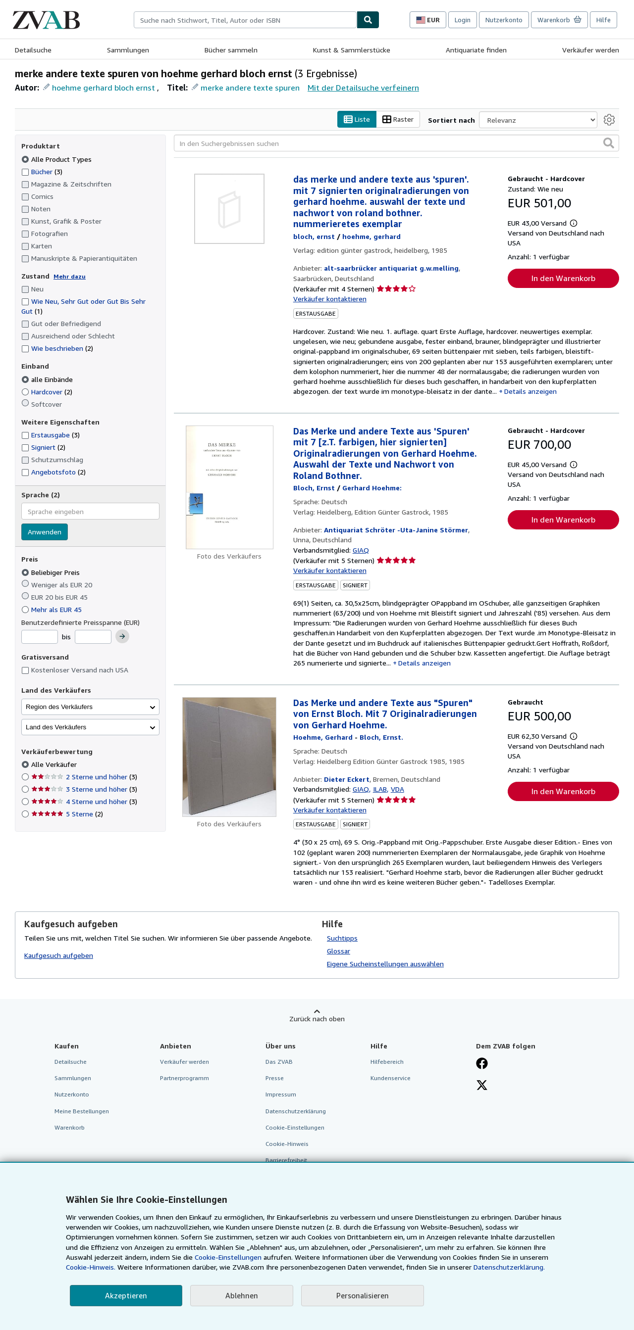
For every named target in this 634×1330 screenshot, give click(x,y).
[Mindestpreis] (39, 637)
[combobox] (245, 19)
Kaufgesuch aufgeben (58, 955)
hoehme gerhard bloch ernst (103, 88)
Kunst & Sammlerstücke (351, 50)
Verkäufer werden (590, 50)
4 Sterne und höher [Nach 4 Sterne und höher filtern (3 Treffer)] (84, 802)
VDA (397, 789)
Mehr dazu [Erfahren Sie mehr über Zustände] (69, 276)
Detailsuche (33, 50)
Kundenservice (390, 1078)
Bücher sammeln (231, 50)
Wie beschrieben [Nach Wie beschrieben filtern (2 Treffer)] (57, 348)
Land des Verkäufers (56, 727)
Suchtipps (342, 938)
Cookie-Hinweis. (90, 1267)
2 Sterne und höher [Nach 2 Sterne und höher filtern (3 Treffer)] (84, 777)
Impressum (280, 1094)
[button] (608, 143)
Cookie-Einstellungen (228, 1257)
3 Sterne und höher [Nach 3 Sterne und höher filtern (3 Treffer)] (84, 789)
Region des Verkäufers (59, 707)
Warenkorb (69, 1127)
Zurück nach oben (317, 1019)
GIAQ (361, 550)
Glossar (338, 951)
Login (463, 20)
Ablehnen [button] (241, 1295)
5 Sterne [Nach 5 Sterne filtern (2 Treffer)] (67, 814)
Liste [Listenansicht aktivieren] (357, 119)
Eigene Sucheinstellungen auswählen (385, 964)
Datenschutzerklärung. (509, 1267)
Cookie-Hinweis (287, 1143)
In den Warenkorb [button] (563, 279)
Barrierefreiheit (286, 1160)
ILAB (380, 789)
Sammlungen (128, 50)
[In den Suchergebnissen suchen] (396, 143)
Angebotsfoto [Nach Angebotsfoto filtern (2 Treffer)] (53, 472)
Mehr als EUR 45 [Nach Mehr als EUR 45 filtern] (52, 609)
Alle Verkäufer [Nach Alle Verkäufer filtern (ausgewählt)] (55, 764)
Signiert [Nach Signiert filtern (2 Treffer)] (43, 447)
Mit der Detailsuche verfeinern (363, 88)
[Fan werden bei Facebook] (482, 1064)
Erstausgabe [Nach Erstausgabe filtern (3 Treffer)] (50, 435)
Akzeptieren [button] (126, 1295)
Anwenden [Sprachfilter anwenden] (44, 532)
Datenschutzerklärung (295, 1111)
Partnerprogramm (184, 1078)
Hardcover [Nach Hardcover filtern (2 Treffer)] (46, 391)
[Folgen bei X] (482, 1086)
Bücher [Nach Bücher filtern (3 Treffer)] (41, 171)
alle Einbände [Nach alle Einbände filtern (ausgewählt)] (48, 379)
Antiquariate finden (476, 50)
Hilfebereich (387, 1062)
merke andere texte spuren (250, 88)
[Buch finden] (368, 19)
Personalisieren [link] (362, 1295)
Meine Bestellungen (81, 1111)
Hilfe (603, 20)
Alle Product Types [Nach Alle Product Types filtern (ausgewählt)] (57, 159)
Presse (274, 1078)
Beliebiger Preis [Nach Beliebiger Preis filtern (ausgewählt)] (51, 572)
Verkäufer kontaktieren (330, 299)
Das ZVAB (279, 1062)
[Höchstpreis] (93, 637)
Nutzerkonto (504, 20)
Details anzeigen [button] (530, 391)
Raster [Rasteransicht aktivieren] (398, 119)
